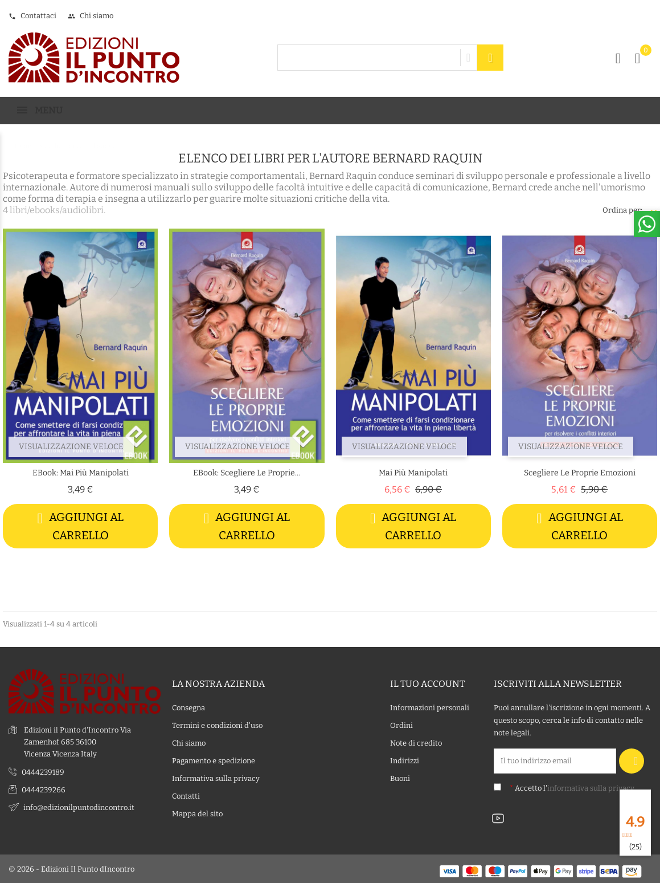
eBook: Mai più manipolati (80, 473)
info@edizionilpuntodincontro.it (78, 806)
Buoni (400, 778)
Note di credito (416, 742)
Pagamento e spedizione (213, 760)
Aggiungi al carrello (80, 526)
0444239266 (43, 788)
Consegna (188, 707)
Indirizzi (404, 760)
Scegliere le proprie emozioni (580, 473)
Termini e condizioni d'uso (217, 725)
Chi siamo (90, 15)
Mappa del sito (197, 813)
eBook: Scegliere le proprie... (246, 473)
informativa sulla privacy (590, 787)
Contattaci (32, 15)
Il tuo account (427, 682)
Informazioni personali (429, 707)
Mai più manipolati (413, 473)
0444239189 (43, 771)
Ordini (401, 725)
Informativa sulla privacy (216, 778)
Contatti (186, 795)
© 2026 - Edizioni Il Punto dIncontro (71, 868)
